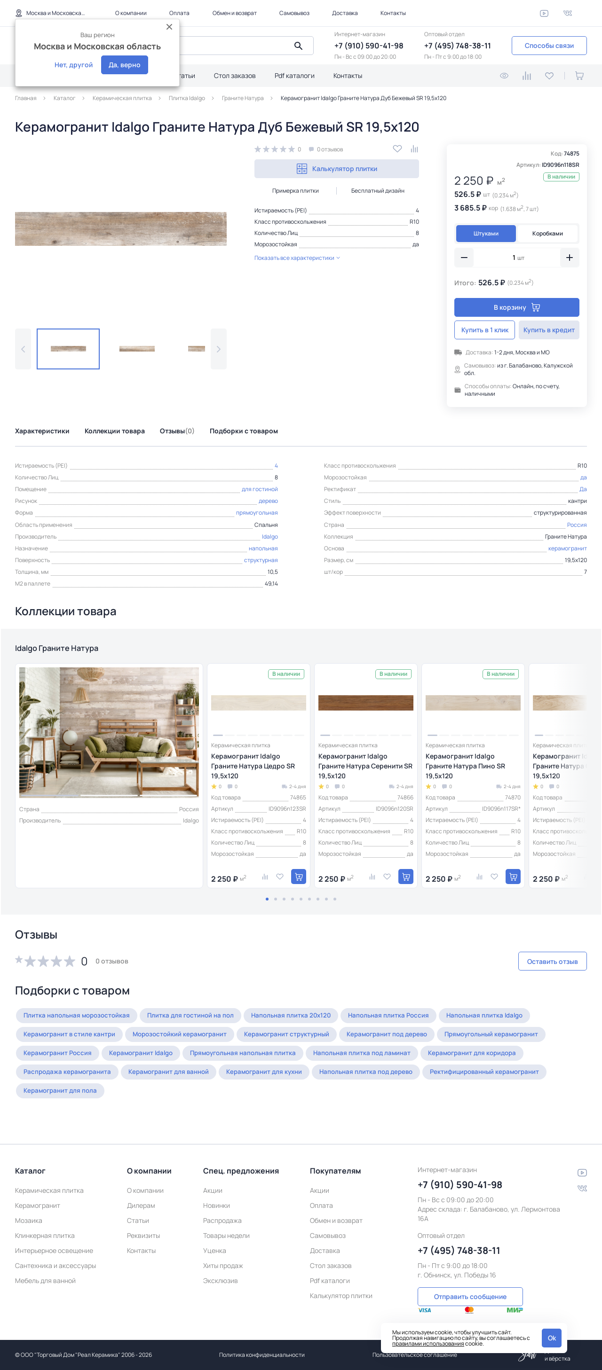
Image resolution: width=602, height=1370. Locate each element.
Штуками (486, 233)
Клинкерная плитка (45, 1225)
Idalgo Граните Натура (77, 650)
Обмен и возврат (235, 13)
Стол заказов (235, 75)
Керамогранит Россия (60, 1058)
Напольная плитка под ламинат (385, 1058)
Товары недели (226, 1225)
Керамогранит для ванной (178, 1077)
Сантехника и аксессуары (55, 1255)
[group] (121, 228)
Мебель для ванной (45, 1270)
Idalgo (270, 536)
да (415, 244)
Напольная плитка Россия (407, 1020)
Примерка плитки (295, 191)
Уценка (214, 1240)
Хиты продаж (223, 1255)
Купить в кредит (549, 329)
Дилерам (141, 1194)
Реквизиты (143, 1225)
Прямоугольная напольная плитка (260, 1058)
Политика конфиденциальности (262, 1355)
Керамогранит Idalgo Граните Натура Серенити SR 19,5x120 (365, 771)
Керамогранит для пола (63, 1095)
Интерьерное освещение (54, 1240)
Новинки (216, 1194)
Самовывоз (294, 13)
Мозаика (28, 1210)
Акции (212, 1179)
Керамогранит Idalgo (150, 1058)
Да (583, 489)
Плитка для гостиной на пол (200, 1020)
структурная (261, 560)
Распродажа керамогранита (70, 1077)
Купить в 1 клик (484, 329)
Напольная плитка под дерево (389, 1077)
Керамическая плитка (49, 1179)
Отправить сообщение (470, 1285)
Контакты (393, 13)
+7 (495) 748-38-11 (457, 45)
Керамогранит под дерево (411, 1039)
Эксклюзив (220, 1270)
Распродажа (222, 1210)
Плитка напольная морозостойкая (80, 1020)
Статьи (184, 75)
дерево (268, 501)
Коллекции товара (115, 430)
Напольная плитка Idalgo (508, 1020)
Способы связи (549, 45)
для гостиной (260, 489)
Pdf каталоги (295, 75)
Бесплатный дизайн (377, 191)
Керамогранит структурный (303, 1039)
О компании (131, 13)
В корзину (517, 307)
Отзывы (177, 431)
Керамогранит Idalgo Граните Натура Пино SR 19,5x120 (465, 771)
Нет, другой (74, 64)
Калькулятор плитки (337, 169)
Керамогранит (37, 1194)
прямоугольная (257, 513)
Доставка (345, 13)
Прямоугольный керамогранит (524, 1039)
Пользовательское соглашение (414, 1355)
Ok (552, 1337)
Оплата (179, 13)
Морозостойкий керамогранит (189, 1039)
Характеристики (42, 430)
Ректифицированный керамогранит (514, 1077)
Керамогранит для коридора (501, 1058)
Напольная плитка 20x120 (305, 1020)
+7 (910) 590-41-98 (369, 45)
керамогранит (567, 548)
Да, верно (125, 64)
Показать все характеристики (297, 258)
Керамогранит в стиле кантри (72, 1039)
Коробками (547, 233)
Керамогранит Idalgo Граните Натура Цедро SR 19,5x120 (253, 771)
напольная (263, 548)
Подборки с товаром (244, 430)
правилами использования (428, 1343)
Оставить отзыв (537, 966)
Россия (577, 525)
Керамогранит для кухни (280, 1077)
